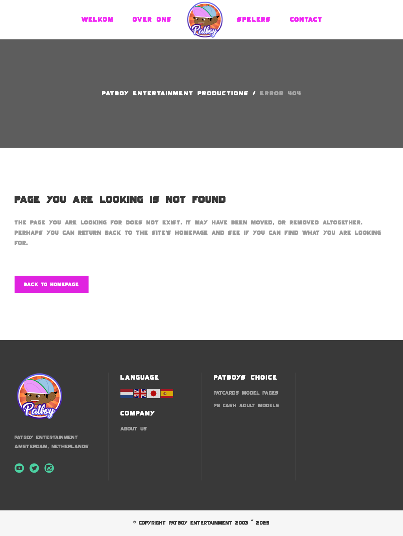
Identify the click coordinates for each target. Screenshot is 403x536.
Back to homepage (51, 284)
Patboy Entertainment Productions (175, 93)
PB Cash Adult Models (246, 405)
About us (133, 429)
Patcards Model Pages (246, 393)
